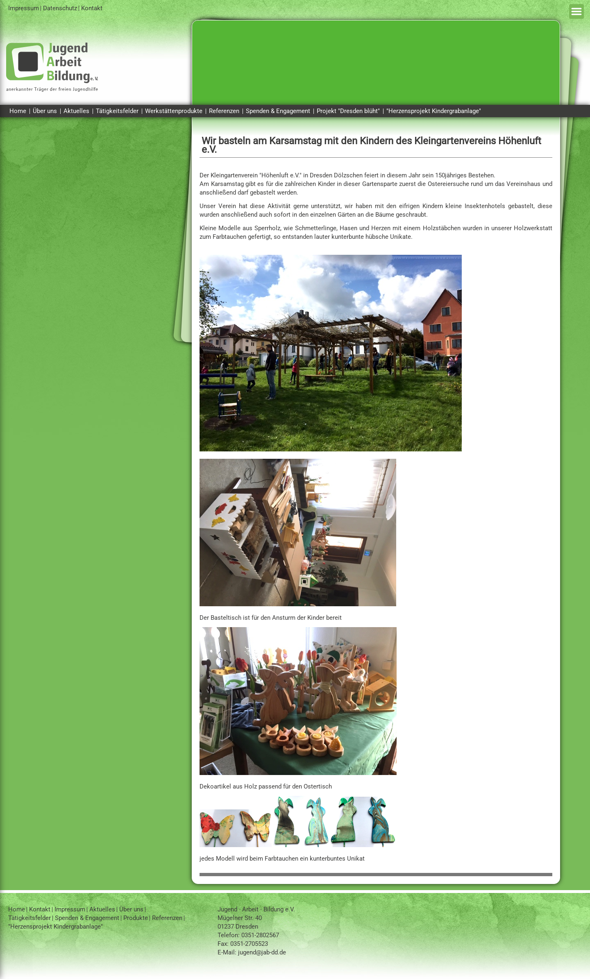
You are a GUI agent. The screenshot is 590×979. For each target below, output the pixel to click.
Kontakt (91, 8)
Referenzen (224, 111)
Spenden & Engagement (278, 111)
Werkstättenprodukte (173, 111)
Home (17, 111)
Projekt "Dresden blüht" (348, 111)
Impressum (23, 8)
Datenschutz (60, 8)
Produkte (135, 918)
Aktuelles (76, 111)
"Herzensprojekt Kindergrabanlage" (433, 111)
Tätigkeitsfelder (117, 111)
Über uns (45, 111)
